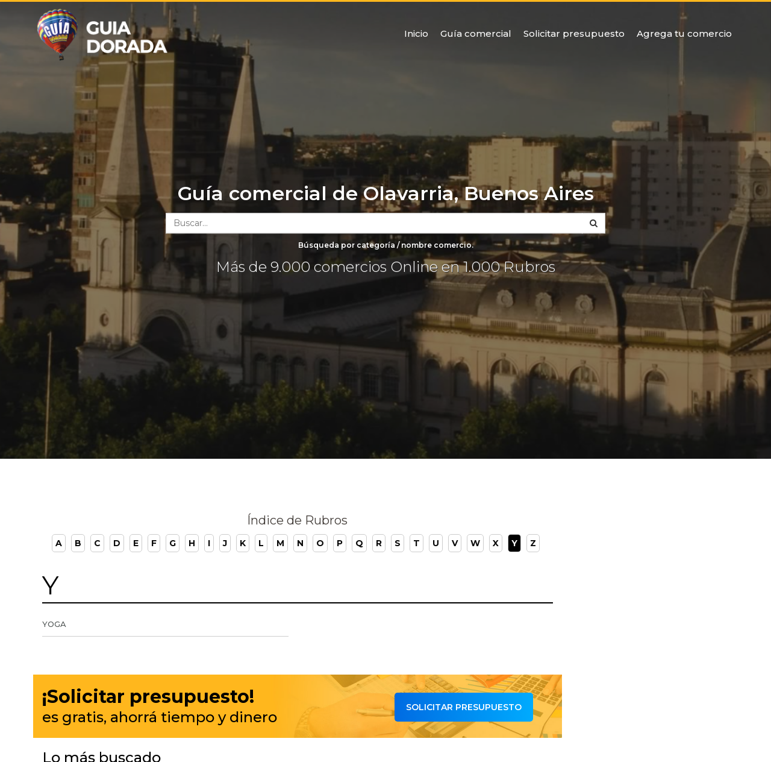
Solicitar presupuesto (574, 33)
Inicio (416, 33)
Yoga (54, 624)
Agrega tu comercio (684, 33)
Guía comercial (475, 33)
